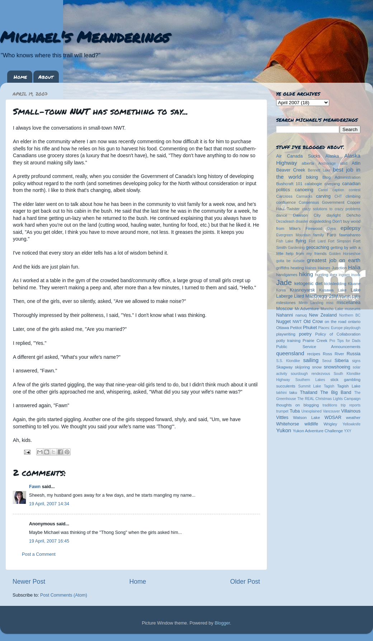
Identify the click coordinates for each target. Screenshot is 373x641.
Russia (354, 353)
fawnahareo (349, 235)
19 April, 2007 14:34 (49, 503)
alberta (308, 163)
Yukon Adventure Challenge (318, 431)
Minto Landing (311, 303)
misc (330, 303)
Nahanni (284, 315)
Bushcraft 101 (289, 184)
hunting (321, 275)
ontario (354, 321)
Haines (310, 268)
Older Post (245, 581)
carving (323, 196)
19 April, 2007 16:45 (49, 541)
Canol (322, 190)
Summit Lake (309, 386)
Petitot (296, 328)
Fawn (35, 486)
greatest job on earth (333, 260)
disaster (302, 221)
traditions (329, 405)
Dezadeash (285, 221)
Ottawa (282, 328)
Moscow (284, 308)
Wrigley (330, 424)
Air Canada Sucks (298, 156)
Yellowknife (351, 424)
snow (316, 367)
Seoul (326, 361)
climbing (352, 196)
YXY (347, 431)
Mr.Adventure (307, 309)
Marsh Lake (349, 296)
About (45, 76)
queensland (290, 353)
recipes (313, 354)
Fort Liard (317, 241)
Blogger (222, 623)
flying (301, 241)
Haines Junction (332, 268)
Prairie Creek (315, 340)
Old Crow (313, 321)
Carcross (284, 196)
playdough (352, 328)
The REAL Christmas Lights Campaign (328, 399)
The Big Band (335, 392)
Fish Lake (284, 241)
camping (332, 184)
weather (353, 417)
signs (356, 361)
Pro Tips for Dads (345, 341)
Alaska (332, 156)
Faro (331, 234)
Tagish (329, 386)
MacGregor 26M (321, 296)
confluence (286, 202)
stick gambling (345, 379)
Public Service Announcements (318, 346)
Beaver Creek (290, 170)
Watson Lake (306, 417)
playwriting (286, 334)
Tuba (295, 411)
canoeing (304, 189)
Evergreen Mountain (293, 235)
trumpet (282, 411)
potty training (288, 340)
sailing (310, 360)
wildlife (311, 423)
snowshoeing (337, 367)
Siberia (342, 360)
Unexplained (311, 411)
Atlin (356, 163)
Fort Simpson (339, 241)
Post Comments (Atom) (63, 595)
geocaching (317, 247)
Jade (284, 282)
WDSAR (333, 417)
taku (293, 392)
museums (352, 309)
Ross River (333, 354)
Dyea (331, 229)
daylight (333, 215)
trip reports (350, 405)
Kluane (354, 283)
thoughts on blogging (297, 405)
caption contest (346, 190)
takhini (281, 393)
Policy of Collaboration (337, 334)
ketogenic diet (308, 283)
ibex (333, 275)
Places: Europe (330, 328)
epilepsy (350, 228)
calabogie (313, 184)
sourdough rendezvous (310, 374)
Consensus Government (321, 202)
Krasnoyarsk (302, 290)
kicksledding (335, 283)
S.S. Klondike (288, 361)
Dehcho (353, 215)
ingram (344, 275)
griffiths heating (290, 268)
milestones (286, 302)
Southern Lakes (310, 380)
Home (20, 76)
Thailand (308, 392)
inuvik (355, 275)
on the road (335, 321)
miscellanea (348, 302)
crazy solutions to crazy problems (331, 209)
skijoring (302, 367)
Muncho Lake (332, 309)
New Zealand (323, 315)
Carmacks (304, 196)
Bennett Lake (319, 170)
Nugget (283, 321)
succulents (286, 386)
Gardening (296, 248)
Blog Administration (341, 177)
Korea (281, 290)
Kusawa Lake (332, 290)
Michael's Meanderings (84, 36)
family (318, 235)
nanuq (301, 315)
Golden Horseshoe (344, 254)
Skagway (284, 367)
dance (281, 215)
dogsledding (320, 221)
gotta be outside (290, 261)
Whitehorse (287, 423)
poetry (305, 334)
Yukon (283, 430)
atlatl (344, 163)
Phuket (310, 327)
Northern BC (349, 315)
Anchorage (327, 163)
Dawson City (307, 215)
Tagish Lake (348, 386)
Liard (299, 296)
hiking (306, 274)
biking (312, 177)
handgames (286, 275)
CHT (338, 196)
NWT (297, 321)
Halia (354, 267)
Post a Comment (39, 554)
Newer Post (29, 581)
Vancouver (331, 411)
